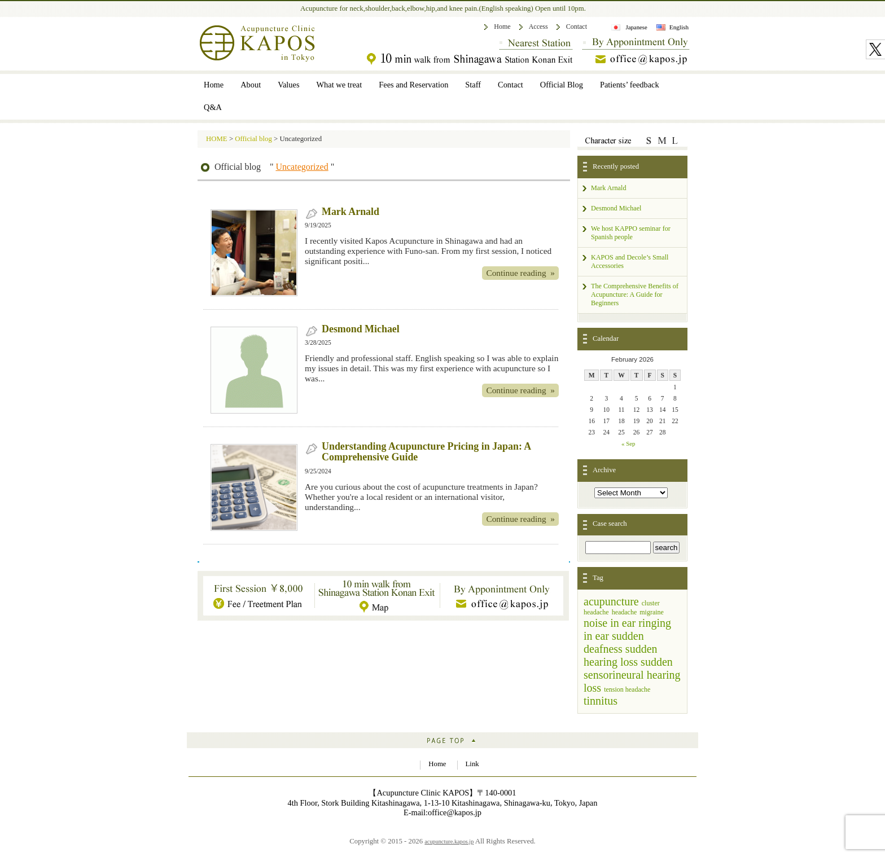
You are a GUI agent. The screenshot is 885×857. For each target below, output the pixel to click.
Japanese (636, 27)
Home (502, 26)
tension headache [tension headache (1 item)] (627, 689)
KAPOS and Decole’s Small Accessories (629, 261)
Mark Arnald (350, 211)
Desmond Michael (361, 329)
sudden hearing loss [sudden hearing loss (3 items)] (621, 655)
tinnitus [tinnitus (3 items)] (600, 701)
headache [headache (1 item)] (624, 612)
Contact (576, 26)
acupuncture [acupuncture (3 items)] (611, 601)
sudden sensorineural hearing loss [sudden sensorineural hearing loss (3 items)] (632, 675)
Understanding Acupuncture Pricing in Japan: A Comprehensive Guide (426, 452)
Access (538, 26)
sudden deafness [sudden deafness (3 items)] (614, 642)
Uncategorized (301, 167)
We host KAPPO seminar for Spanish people (631, 233)
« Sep (628, 443)
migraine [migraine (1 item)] (651, 612)
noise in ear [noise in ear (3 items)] (610, 623)
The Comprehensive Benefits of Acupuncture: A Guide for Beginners (634, 294)
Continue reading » (520, 273)
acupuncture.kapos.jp (449, 841)
